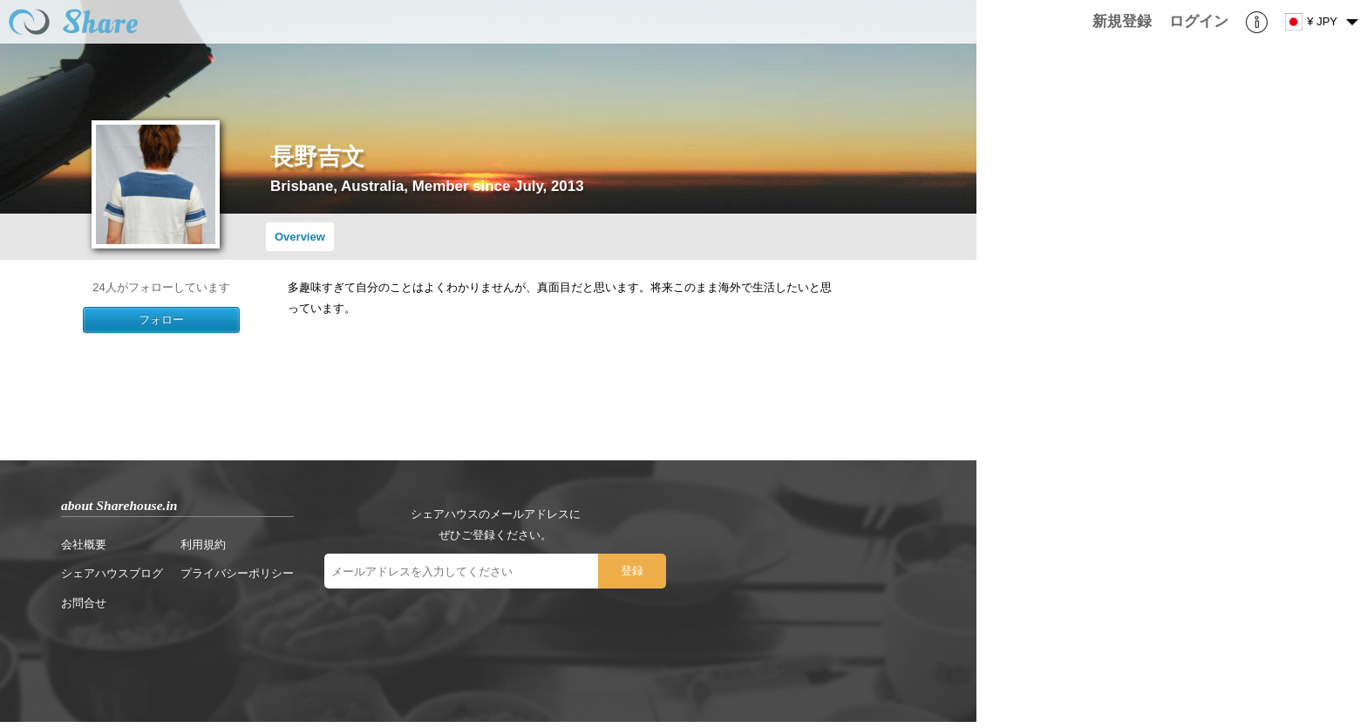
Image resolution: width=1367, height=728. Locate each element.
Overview (300, 236)
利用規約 (203, 544)
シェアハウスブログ (112, 573)
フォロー (161, 319)
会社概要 (83, 544)
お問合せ (83, 602)
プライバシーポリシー (237, 573)
